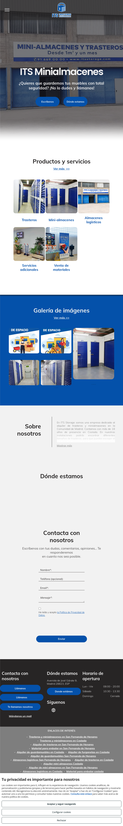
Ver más (59, 169)
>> (68, 169)
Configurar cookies (61, 812)
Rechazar (61, 820)
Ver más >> (61, 318)
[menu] (7, 10)
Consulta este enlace (81, 793)
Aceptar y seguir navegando (61, 803)
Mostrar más (64, 445)
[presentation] (63, 626)
